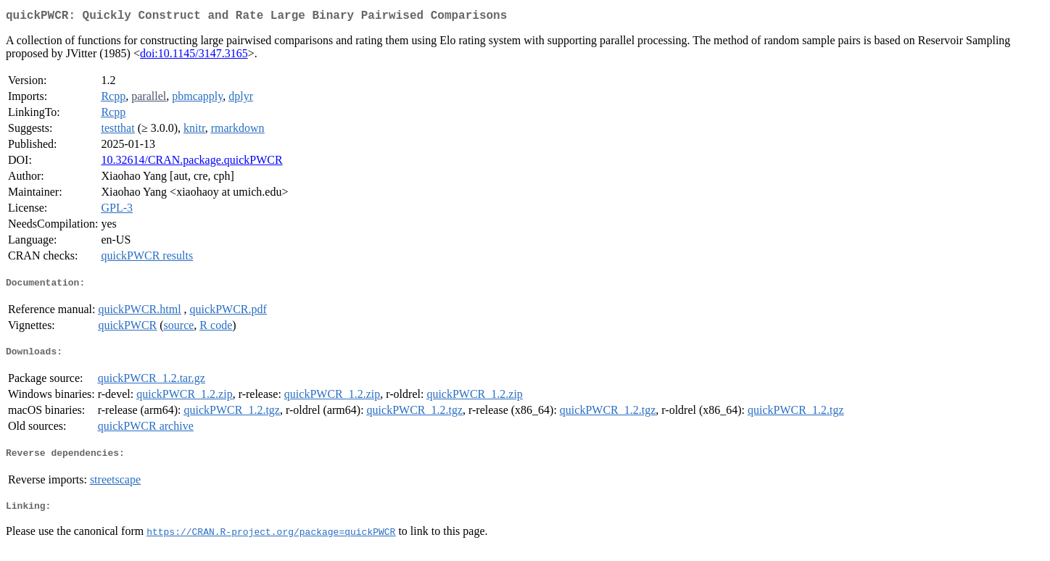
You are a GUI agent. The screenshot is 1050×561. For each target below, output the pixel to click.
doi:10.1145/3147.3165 (194, 56)
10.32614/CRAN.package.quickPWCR (191, 163)
